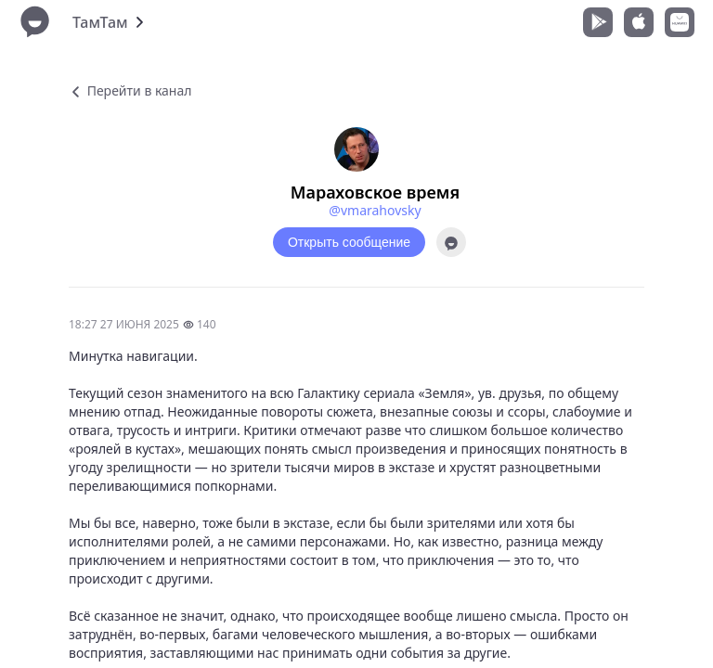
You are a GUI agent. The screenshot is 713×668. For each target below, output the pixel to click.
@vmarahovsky (375, 210)
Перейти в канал (130, 90)
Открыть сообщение (349, 242)
